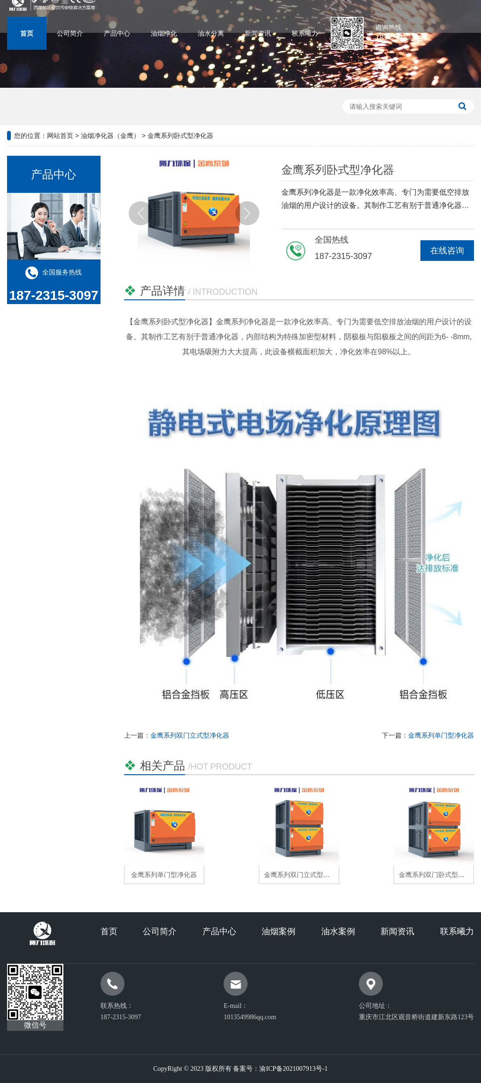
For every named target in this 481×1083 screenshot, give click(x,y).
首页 (26, 33)
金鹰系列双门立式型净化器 (189, 735)
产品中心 (117, 33)
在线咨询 (447, 250)
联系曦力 (305, 33)
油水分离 (211, 33)
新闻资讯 (258, 33)
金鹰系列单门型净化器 (441, 735)
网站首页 (60, 135)
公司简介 (70, 33)
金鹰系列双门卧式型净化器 (438, 874)
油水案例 (338, 931)
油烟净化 (164, 33)
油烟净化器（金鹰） (110, 135)
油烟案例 (278, 931)
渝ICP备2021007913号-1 (293, 1068)
